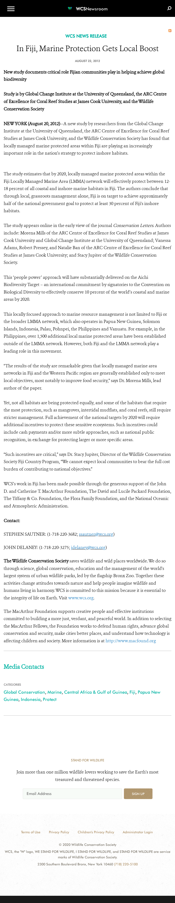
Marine (54, 692)
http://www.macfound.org (131, 641)
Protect (49, 699)
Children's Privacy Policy (96, 832)
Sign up (138, 794)
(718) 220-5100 (126, 864)
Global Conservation (24, 692)
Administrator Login (138, 832)
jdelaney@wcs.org (88, 547)
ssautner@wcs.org (96, 534)
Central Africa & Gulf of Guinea (95, 692)
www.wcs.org (80, 598)
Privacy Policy (59, 832)
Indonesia (30, 699)
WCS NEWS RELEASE (86, 36)
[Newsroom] (88, 6)
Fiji (132, 692)
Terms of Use (30, 832)
